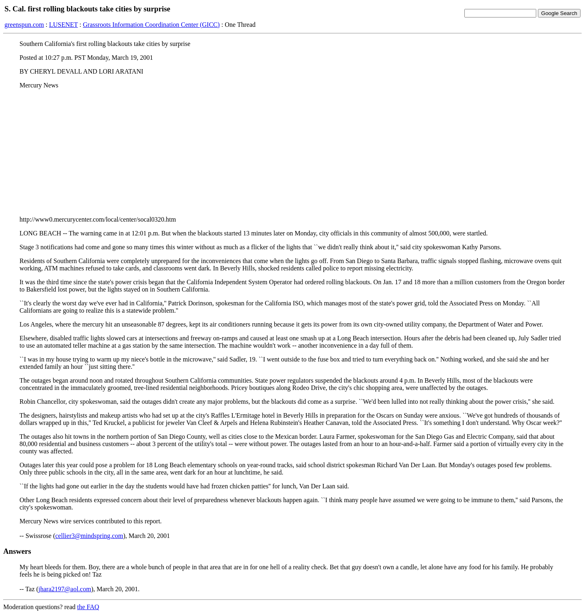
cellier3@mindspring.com (89, 535)
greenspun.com (24, 24)
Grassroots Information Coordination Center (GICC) (151, 24)
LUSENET (63, 24)
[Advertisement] (292, 152)
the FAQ (88, 606)
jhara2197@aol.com (65, 589)
